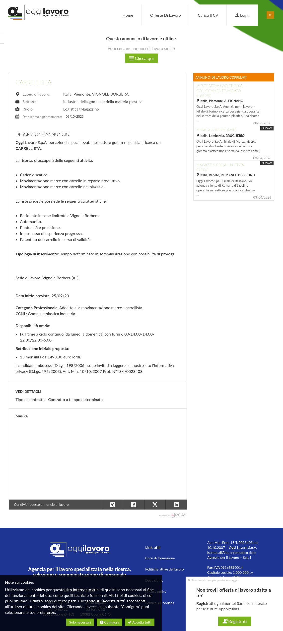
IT (270, 14)
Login (242, 15)
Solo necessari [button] (80, 622)
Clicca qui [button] (141, 58)
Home (128, 15)
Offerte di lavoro (165, 15)
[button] (176, 505)
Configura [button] (109, 622)
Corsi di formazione (160, 558)
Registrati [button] (234, 621)
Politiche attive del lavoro (164, 569)
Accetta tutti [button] (139, 622)
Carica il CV (208, 15)
